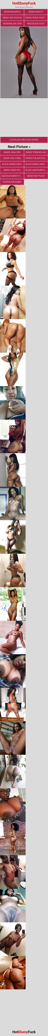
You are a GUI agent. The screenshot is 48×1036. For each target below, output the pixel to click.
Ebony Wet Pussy (36, 176)
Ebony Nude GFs (12, 170)
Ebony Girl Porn (12, 158)
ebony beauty (36, 12)
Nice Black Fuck (35, 23)
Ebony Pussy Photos (36, 17)
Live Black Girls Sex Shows (24, 140)
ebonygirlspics (12, 12)
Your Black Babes (12, 182)
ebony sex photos (12, 17)
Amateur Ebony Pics (12, 176)
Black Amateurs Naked (36, 170)
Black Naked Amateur (36, 164)
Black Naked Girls (12, 164)
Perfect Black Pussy (36, 158)
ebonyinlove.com (12, 23)
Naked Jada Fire (12, 152)
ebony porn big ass (36, 152)
